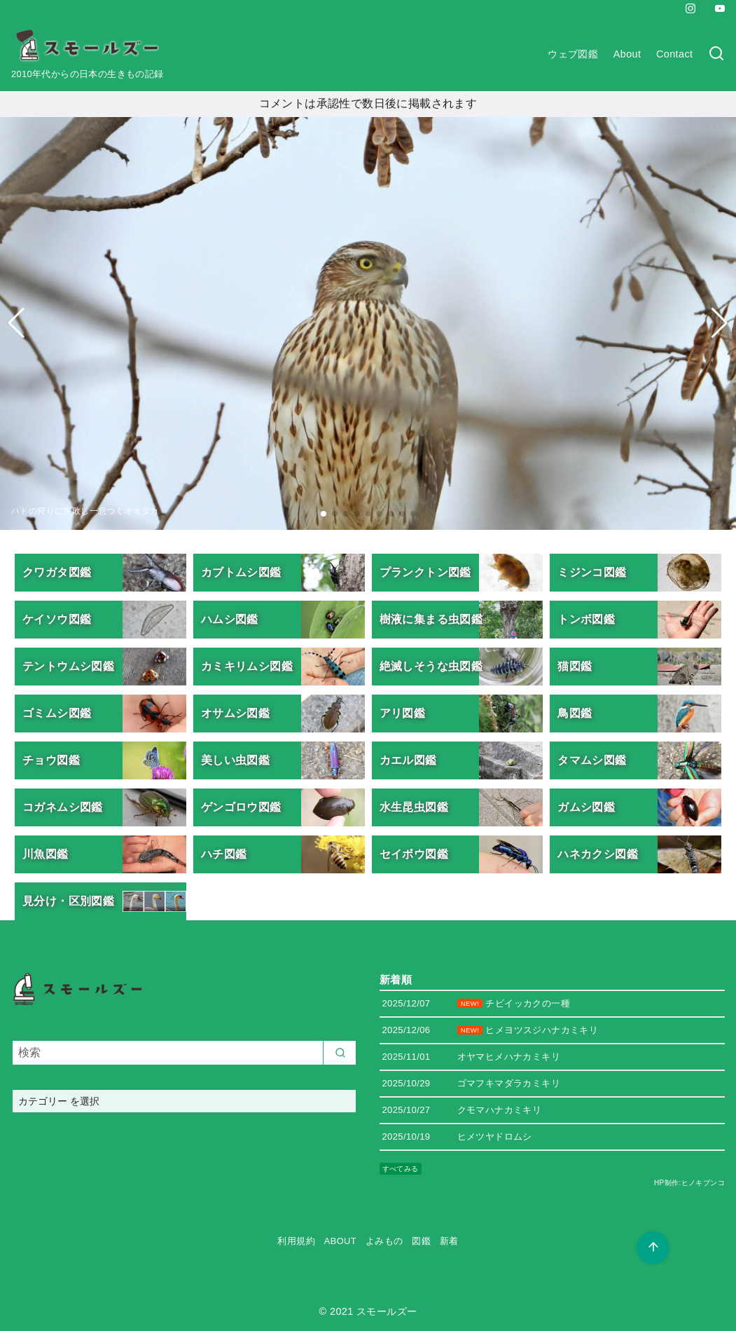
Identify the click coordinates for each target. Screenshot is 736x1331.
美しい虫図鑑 (235, 760)
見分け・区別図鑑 (68, 901)
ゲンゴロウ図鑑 (241, 807)
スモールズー (386, 1311)
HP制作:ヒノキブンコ (689, 1183)
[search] (340, 1052)
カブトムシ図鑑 (241, 572)
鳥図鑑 (574, 713)
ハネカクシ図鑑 (597, 854)
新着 (449, 1241)
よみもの (384, 1241)
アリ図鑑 (403, 713)
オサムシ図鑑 (235, 713)
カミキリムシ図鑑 (247, 666)
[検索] (716, 54)
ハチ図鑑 (224, 854)
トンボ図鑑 (586, 619)
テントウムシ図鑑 (68, 666)
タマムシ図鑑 (591, 760)
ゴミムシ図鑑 (56, 713)
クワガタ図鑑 (56, 572)
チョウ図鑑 (51, 760)
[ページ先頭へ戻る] (653, 1247)
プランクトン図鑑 (425, 572)
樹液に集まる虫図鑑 (431, 619)
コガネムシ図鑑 (62, 807)
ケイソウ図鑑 (56, 619)
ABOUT (340, 1241)
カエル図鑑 (408, 760)
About (627, 54)
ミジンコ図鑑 (591, 572)
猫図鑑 (574, 666)
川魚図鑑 (45, 854)
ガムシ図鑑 (586, 807)
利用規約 (296, 1241)
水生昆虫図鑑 (414, 807)
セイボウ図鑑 (414, 854)
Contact (674, 54)
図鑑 (421, 1241)
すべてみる (400, 1169)
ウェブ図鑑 (573, 54)
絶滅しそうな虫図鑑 (431, 666)
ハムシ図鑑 (229, 619)
